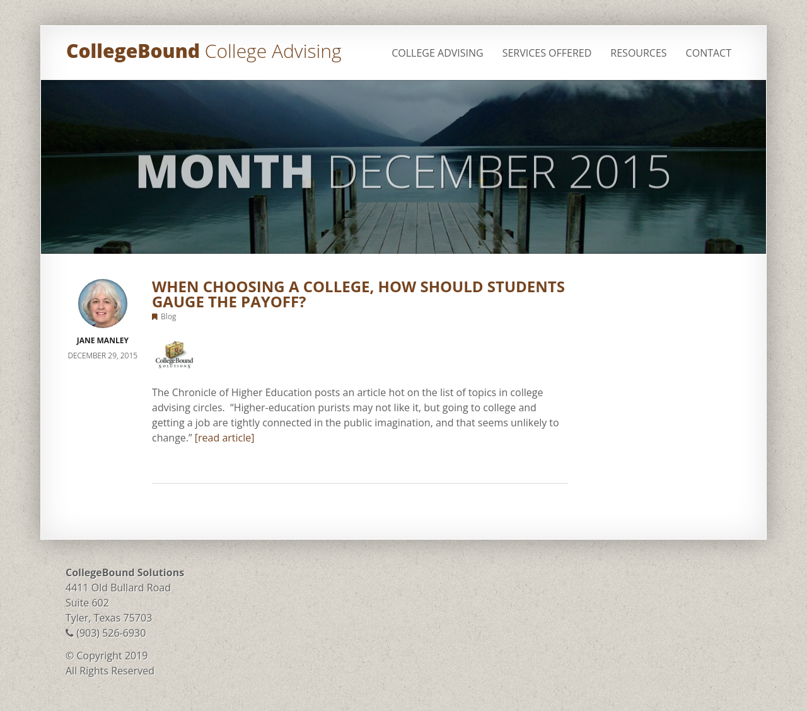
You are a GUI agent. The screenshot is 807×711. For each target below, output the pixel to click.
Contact (708, 53)
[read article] (225, 438)
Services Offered (547, 53)
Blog (169, 316)
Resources (638, 53)
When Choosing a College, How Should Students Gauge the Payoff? (358, 294)
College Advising (437, 53)
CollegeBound (203, 51)
